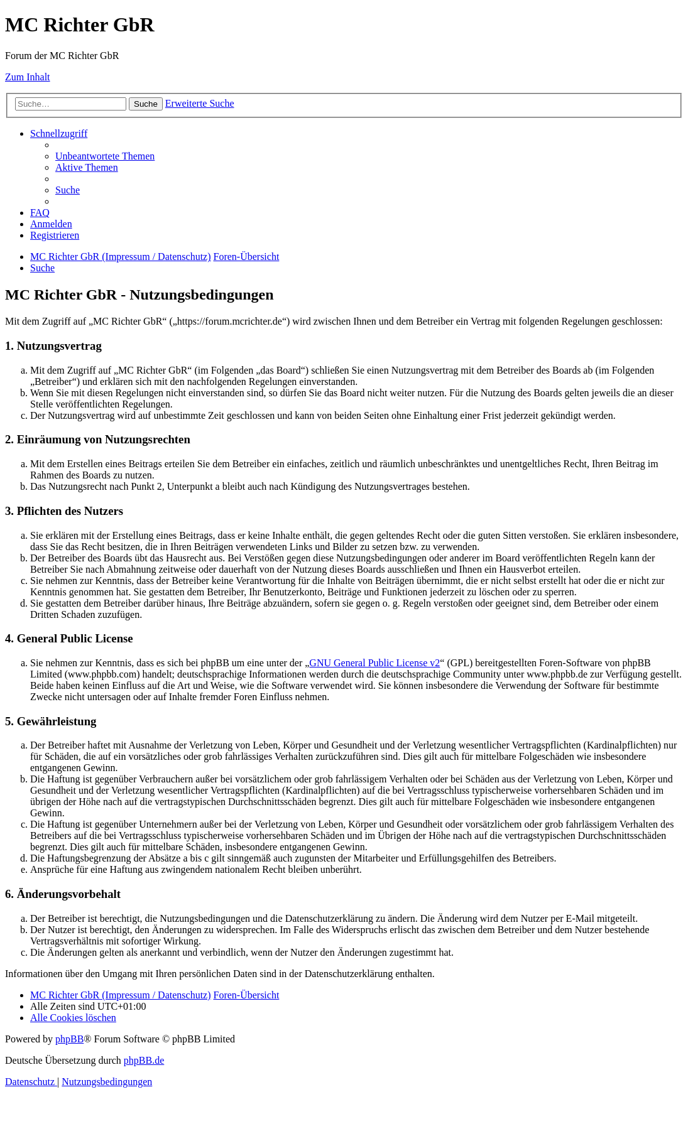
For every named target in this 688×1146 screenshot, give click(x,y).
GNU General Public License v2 (374, 662)
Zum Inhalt (27, 77)
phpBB (69, 1039)
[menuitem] (105, 156)
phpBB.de (144, 1060)
